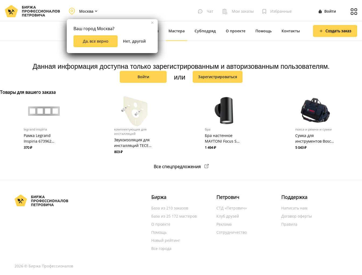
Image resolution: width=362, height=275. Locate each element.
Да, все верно (95, 41)
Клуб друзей (227, 216)
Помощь (263, 30)
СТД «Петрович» (231, 208)
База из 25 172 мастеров (174, 216)
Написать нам (294, 208)
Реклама (224, 224)
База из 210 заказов (169, 208)
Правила (289, 224)
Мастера (176, 30)
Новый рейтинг (165, 240)
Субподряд (205, 30)
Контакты (291, 30)
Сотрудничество (231, 232)
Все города (161, 248)
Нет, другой (134, 41)
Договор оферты (296, 216)
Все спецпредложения (181, 167)
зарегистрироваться (217, 76)
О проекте (235, 30)
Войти (327, 11)
